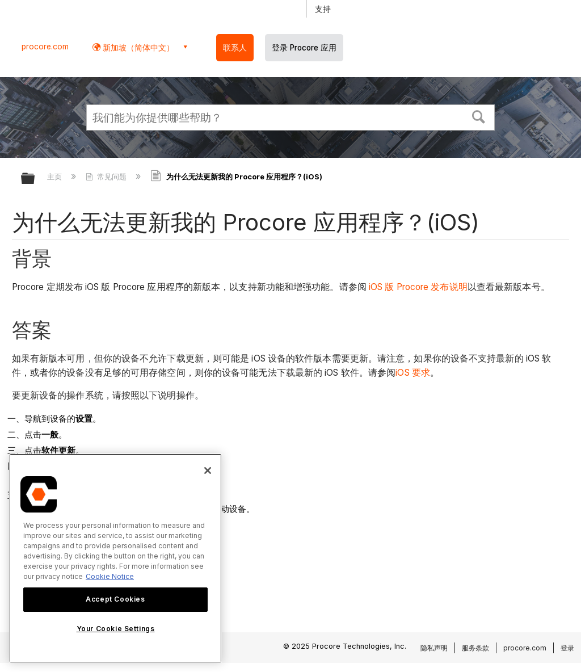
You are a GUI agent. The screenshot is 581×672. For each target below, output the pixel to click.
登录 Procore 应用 (304, 47)
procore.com (45, 46)
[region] (115, 558)
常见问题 (107, 176)
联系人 (235, 47)
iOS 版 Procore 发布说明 (418, 287)
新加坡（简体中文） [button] (137, 47)
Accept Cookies (115, 599)
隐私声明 (434, 648)
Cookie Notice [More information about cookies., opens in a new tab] (110, 576)
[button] (479, 116)
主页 (55, 176)
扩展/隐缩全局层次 (35, 179)
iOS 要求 (412, 372)
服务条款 (475, 648)
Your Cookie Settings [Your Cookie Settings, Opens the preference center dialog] (116, 628)
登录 (567, 648)
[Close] (207, 470)
